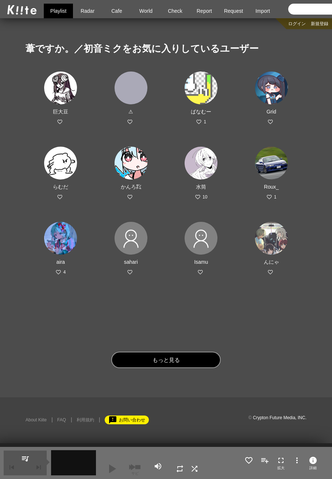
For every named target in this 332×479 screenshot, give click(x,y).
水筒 (201, 187)
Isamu (201, 262)
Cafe (116, 11)
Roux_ (271, 187)
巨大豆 (60, 112)
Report (204, 11)
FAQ (61, 419)
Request (233, 11)
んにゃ (271, 262)
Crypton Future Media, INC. (279, 417)
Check (175, 11)
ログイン (297, 23)
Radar (87, 11)
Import (262, 11)
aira (61, 262)
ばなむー (201, 112)
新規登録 (319, 23)
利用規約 (85, 419)
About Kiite (36, 419)
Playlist (58, 11)
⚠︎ (130, 112)
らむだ (60, 187)
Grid (271, 112)
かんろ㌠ (131, 187)
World (146, 11)
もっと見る (166, 360)
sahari (131, 262)
